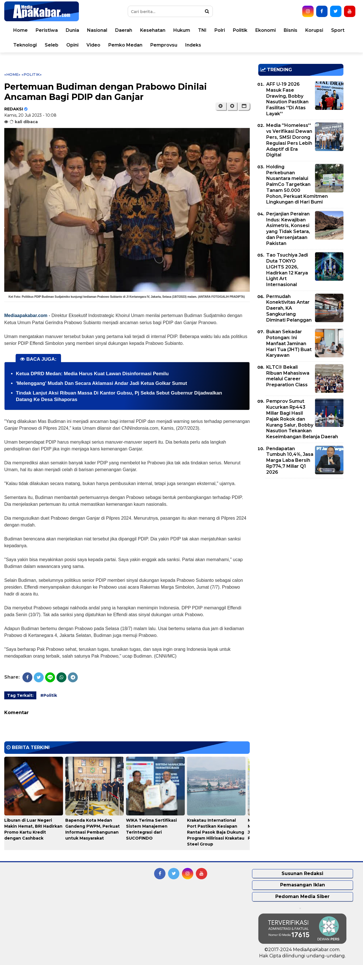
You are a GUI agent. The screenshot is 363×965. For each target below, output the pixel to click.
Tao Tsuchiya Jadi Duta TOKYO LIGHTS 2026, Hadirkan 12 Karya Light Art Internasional (287, 269)
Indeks (193, 45)
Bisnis (290, 30)
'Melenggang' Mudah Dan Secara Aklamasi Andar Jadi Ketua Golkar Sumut (101, 383)
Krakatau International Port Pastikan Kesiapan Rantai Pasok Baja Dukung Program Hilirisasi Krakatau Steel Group (215, 832)
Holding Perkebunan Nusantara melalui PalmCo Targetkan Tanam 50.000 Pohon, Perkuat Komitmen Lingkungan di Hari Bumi (297, 184)
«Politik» (32, 74)
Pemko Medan (125, 45)
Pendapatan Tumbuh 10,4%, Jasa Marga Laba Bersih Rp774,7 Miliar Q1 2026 (289, 460)
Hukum (181, 30)
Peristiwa (47, 30)
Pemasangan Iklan (302, 885)
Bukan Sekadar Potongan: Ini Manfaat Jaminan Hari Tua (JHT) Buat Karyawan (289, 343)
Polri (220, 30)
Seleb (51, 45)
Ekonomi (265, 30)
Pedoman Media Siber (302, 896)
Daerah (123, 30)
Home (20, 30)
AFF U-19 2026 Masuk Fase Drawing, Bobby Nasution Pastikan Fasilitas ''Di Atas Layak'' (287, 98)
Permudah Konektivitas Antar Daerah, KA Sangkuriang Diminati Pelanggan (289, 308)
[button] (244, 106)
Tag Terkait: (20, 695)
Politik (240, 30)
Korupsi (314, 30)
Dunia (72, 30)
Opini (72, 45)
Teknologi (25, 45)
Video (93, 45)
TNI (202, 30)
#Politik (48, 695)
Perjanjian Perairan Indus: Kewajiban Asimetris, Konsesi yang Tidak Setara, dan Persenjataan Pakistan (288, 228)
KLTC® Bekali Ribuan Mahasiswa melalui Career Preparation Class (287, 375)
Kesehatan (152, 30)
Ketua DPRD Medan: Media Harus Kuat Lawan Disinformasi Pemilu (92, 373)
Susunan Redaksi (302, 873)
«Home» (12, 74)
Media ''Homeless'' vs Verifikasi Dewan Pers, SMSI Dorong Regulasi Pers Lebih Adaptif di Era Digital (289, 140)
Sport (338, 30)
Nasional (97, 30)
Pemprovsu (163, 45)
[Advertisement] (300, 522)
